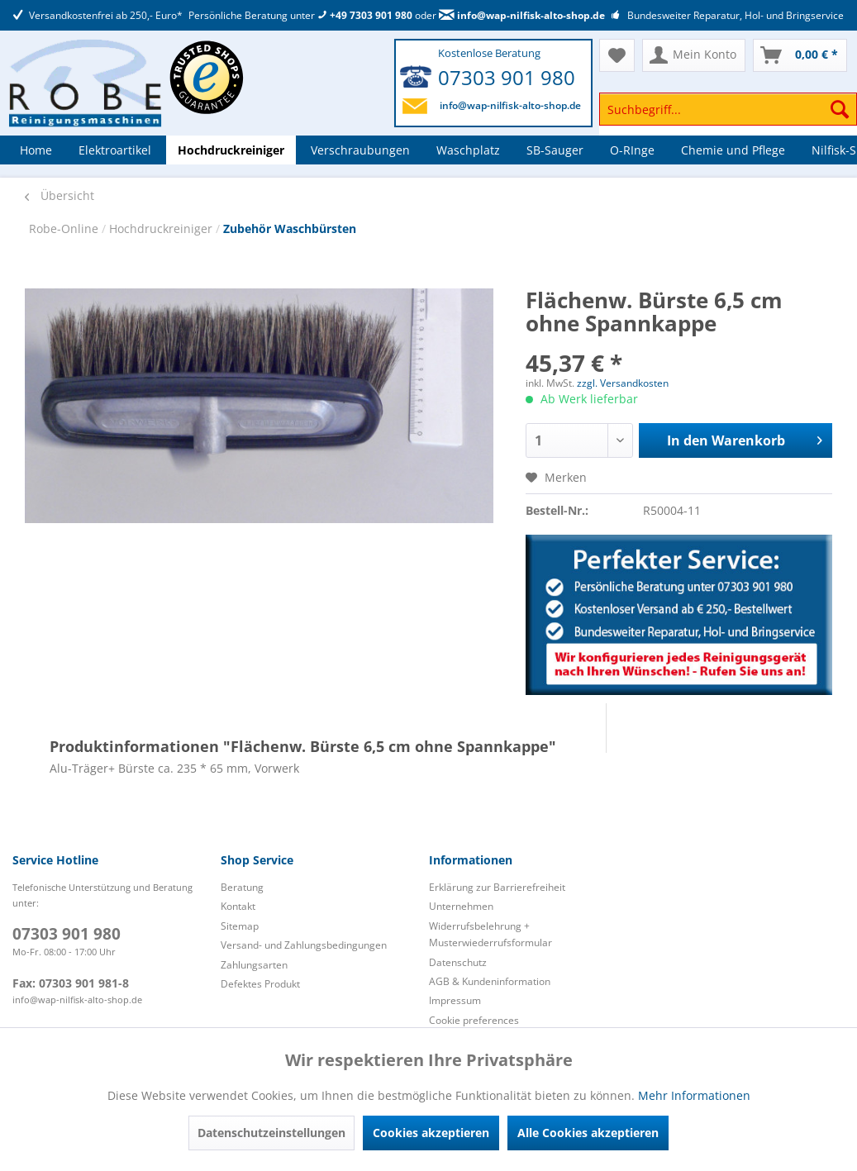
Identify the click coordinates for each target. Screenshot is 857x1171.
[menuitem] (728, 117)
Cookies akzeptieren (431, 1132)
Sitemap (240, 926)
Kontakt (238, 906)
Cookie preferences (474, 1020)
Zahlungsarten (254, 965)
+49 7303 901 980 (364, 15)
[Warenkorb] (800, 55)
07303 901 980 (506, 77)
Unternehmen (461, 906)
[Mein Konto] (693, 55)
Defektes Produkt (260, 984)
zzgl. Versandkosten (623, 383)
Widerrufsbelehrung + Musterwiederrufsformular (490, 934)
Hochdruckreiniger (162, 228)
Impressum (455, 1000)
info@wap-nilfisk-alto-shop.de (522, 15)
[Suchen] (839, 109)
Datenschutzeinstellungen (271, 1132)
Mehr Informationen (694, 1095)
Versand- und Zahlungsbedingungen (304, 945)
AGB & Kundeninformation (489, 981)
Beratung (242, 887)
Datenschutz (458, 962)
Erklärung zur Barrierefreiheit (497, 887)
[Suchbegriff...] (728, 109)
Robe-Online (65, 228)
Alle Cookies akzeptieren (588, 1132)
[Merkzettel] (617, 55)
